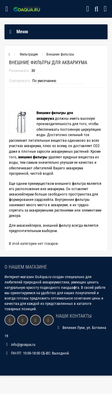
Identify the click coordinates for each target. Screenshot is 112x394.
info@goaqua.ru (23, 344)
